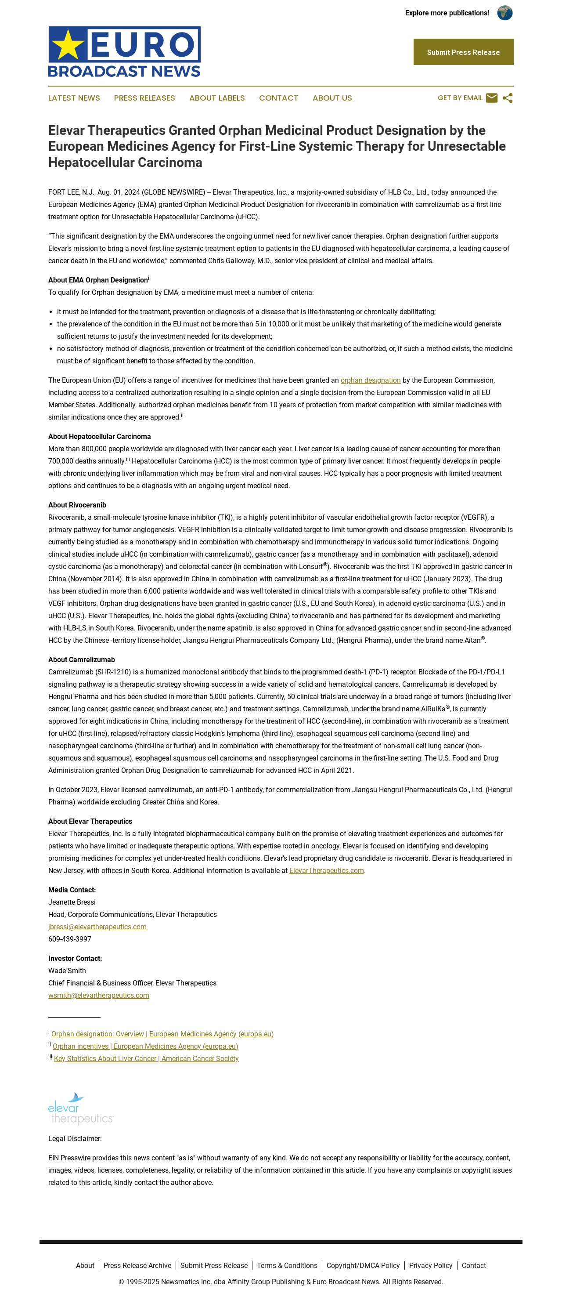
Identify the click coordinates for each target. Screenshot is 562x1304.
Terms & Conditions (287, 1265)
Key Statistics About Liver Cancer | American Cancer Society (146, 1058)
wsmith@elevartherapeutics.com (98, 995)
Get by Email (468, 98)
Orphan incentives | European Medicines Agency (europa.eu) (145, 1046)
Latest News (74, 98)
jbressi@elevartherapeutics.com (97, 927)
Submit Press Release (214, 1265)
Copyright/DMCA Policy (363, 1265)
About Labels (217, 98)
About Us (332, 98)
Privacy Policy (431, 1265)
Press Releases (144, 98)
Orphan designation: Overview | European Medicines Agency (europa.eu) (162, 1034)
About (85, 1265)
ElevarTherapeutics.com (326, 870)
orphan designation (371, 380)
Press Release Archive (137, 1265)
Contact (279, 98)
